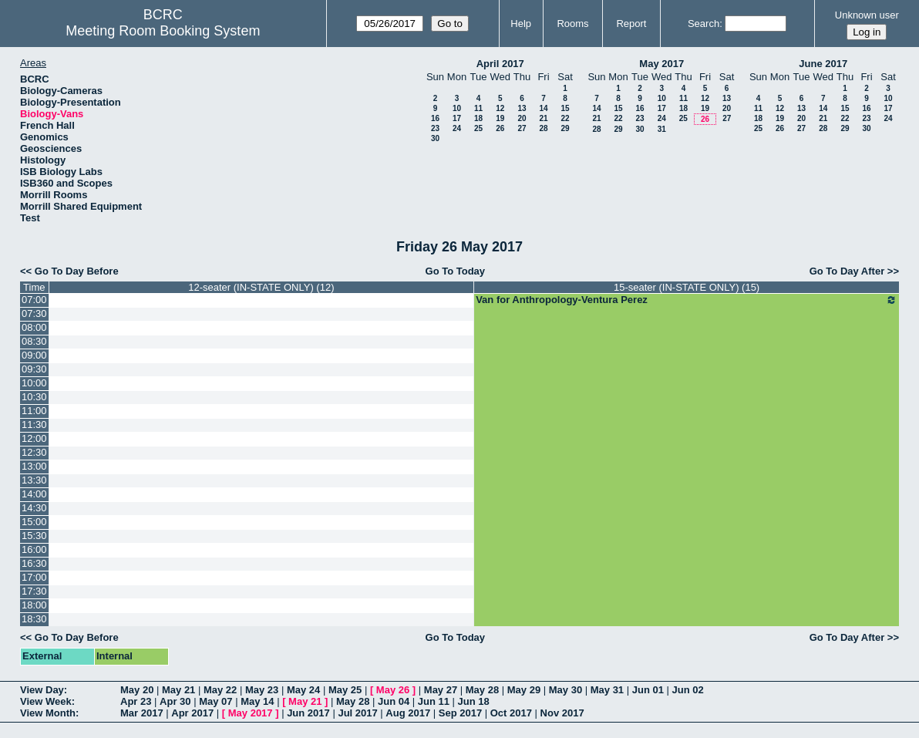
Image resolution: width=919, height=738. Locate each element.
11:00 (34, 410)
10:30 (34, 397)
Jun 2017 (308, 713)
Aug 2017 (407, 713)
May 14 (257, 701)
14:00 (34, 494)
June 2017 (823, 63)
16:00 (34, 549)
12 (500, 108)
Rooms (572, 23)
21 (543, 118)
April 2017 (500, 63)
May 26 (392, 690)
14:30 (34, 508)
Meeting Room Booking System (163, 31)
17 (457, 118)
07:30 (34, 313)
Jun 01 (648, 690)
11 (478, 108)
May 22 (220, 690)
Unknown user (867, 15)
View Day (42, 690)
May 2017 (661, 63)
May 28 (482, 690)
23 (435, 128)
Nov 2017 (562, 713)
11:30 (34, 424)
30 (435, 138)
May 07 (215, 701)
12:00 (34, 438)
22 (564, 118)
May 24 (303, 690)
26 (500, 128)
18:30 (34, 619)
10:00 (34, 383)
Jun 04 (393, 701)
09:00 (34, 355)
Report (631, 23)
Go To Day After (847, 271)
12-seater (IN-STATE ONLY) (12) (261, 287)
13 (521, 108)
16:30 (34, 563)
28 (543, 128)
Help (520, 23)
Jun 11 (433, 701)
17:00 (34, 577)
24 (457, 128)
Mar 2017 (141, 713)
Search (703, 23)
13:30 (34, 480)
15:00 (34, 521)
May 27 (440, 690)
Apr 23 (135, 701)
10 (457, 108)
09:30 (34, 369)
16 (435, 118)
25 (478, 128)
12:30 (34, 452)
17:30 (34, 591)
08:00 (34, 327)
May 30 (565, 690)
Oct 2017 (511, 713)
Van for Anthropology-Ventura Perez (686, 300)
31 (662, 129)
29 (564, 128)
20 (521, 118)
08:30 (34, 341)
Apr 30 (175, 701)
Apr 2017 (192, 713)
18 (478, 118)
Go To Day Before (77, 271)
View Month (48, 713)
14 (543, 108)
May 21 (178, 690)
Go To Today (456, 271)
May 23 (261, 690)
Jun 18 (474, 701)
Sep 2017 (460, 713)
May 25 (345, 690)
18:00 (34, 605)
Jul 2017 (357, 713)
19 (500, 118)
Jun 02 (688, 690)
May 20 (136, 690)
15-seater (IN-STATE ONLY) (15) (686, 287)
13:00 (34, 466)
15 (564, 108)
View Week (46, 701)
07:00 (34, 299)
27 (521, 128)
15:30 (34, 535)
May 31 (607, 690)
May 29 (523, 690)
